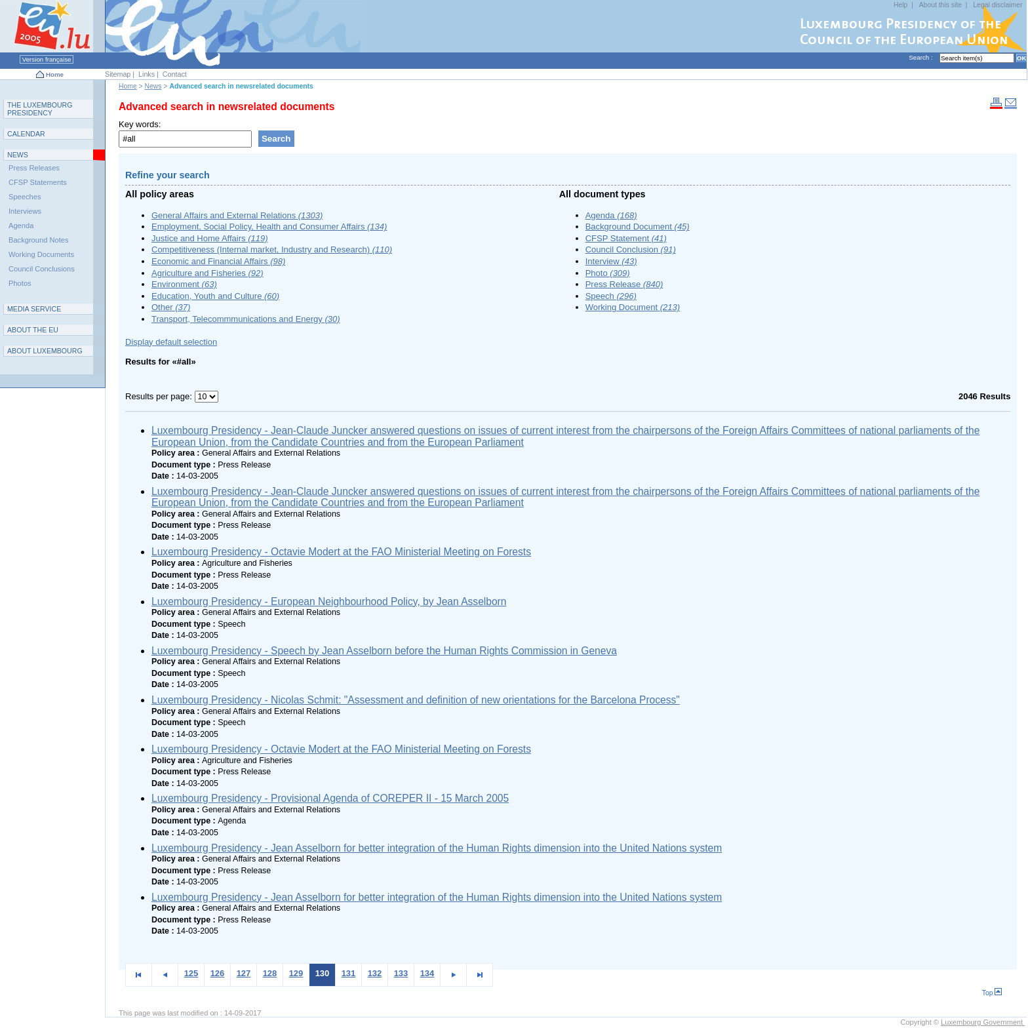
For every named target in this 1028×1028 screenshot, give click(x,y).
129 (296, 973)
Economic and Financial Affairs (218, 261)
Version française (46, 59)
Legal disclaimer (997, 5)
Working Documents (41, 254)
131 (349, 973)
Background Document (637, 226)
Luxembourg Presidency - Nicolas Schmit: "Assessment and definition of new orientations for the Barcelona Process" (415, 699)
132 (375, 973)
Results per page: (160, 396)
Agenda (611, 215)
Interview (611, 261)
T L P (40, 109)
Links (146, 74)
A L (45, 351)
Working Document (632, 307)
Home (55, 74)
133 (401, 973)
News (153, 86)
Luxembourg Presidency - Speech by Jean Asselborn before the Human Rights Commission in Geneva (384, 650)
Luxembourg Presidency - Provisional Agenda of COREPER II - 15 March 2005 (330, 798)
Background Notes (39, 240)
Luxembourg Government (983, 1022)
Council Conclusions (42, 269)
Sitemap (117, 74)
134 (427, 973)
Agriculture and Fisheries (207, 273)
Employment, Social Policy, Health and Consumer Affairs (269, 226)
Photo (607, 273)
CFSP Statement (626, 238)
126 (217, 973)
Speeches (25, 197)
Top (992, 993)
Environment (184, 284)
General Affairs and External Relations (237, 215)
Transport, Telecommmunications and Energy (245, 319)
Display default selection (171, 342)
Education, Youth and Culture (215, 296)
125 (191, 973)
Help (900, 5)
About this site (940, 5)
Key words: (140, 124)
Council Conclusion (630, 249)
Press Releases (34, 168)
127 (244, 973)
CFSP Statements (38, 182)
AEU (32, 330)
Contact (175, 74)
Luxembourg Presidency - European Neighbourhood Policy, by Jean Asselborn (329, 601)
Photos (20, 283)
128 (270, 973)
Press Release (624, 284)
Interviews (25, 211)
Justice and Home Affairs (209, 238)
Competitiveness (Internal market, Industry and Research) (271, 249)
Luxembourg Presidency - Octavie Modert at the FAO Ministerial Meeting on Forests (341, 551)
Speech (611, 296)
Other (170, 307)
